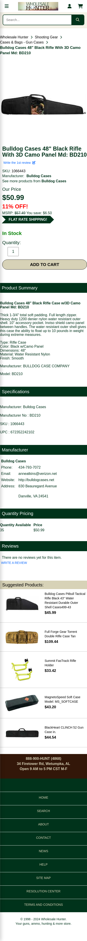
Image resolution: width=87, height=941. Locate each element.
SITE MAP (43, 878)
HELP (43, 864)
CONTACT (43, 837)
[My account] (70, 6)
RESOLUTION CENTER (43, 891)
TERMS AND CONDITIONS (43, 904)
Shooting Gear (46, 37)
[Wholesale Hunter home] (38, 6)
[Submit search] (77, 20)
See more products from (34, 181)
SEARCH (43, 811)
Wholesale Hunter (14, 37)
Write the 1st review (19, 162)
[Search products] (37, 20)
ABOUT (43, 824)
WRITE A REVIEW (14, 563)
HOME (43, 797)
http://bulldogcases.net (36, 480)
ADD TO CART (44, 264)
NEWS (43, 851)
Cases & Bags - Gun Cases (22, 42)
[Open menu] (7, 6)
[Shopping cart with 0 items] (80, 6)
